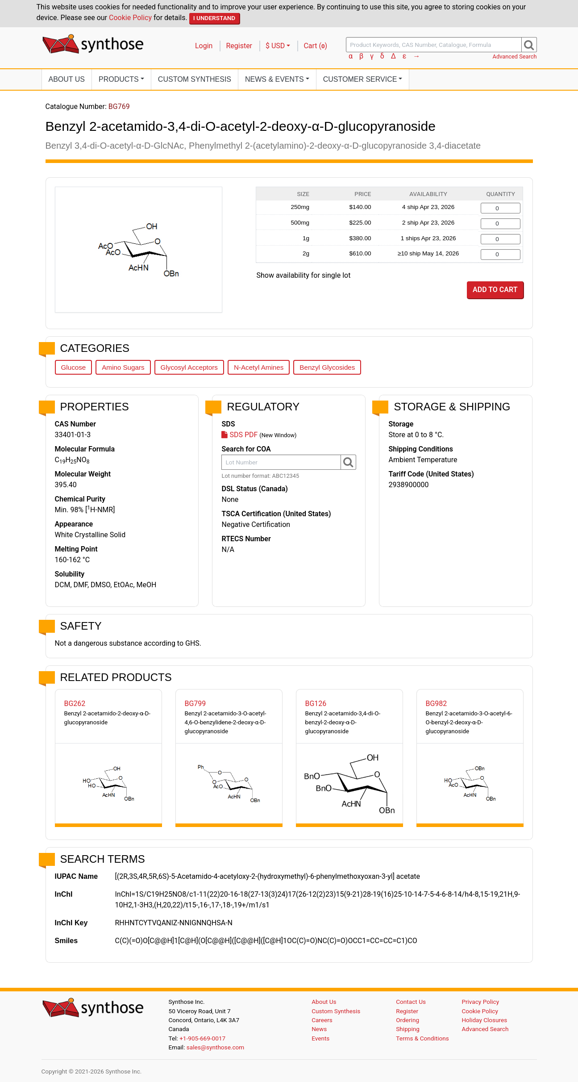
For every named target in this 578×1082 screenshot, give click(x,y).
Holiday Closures (484, 1020)
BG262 (75, 703)
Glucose (73, 367)
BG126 (316, 703)
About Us (67, 79)
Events (320, 1038)
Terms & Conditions (422, 1038)
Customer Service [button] (360, 79)
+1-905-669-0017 (202, 1038)
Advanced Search (515, 56)
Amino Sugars (123, 367)
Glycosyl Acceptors (189, 367)
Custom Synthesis (194, 79)
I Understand (214, 17)
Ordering (407, 1020)
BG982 (436, 703)
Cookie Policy (130, 17)
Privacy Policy (480, 1001)
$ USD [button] (275, 46)
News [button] (274, 79)
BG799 (195, 703)
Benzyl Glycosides (327, 367)
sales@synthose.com (215, 1047)
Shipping (408, 1028)
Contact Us (411, 1001)
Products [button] (119, 79)
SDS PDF (239, 434)
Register (239, 46)
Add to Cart (495, 289)
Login (203, 46)
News (319, 1028)
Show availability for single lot (304, 275)
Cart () (315, 46)
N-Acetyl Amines (258, 367)
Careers (322, 1020)
